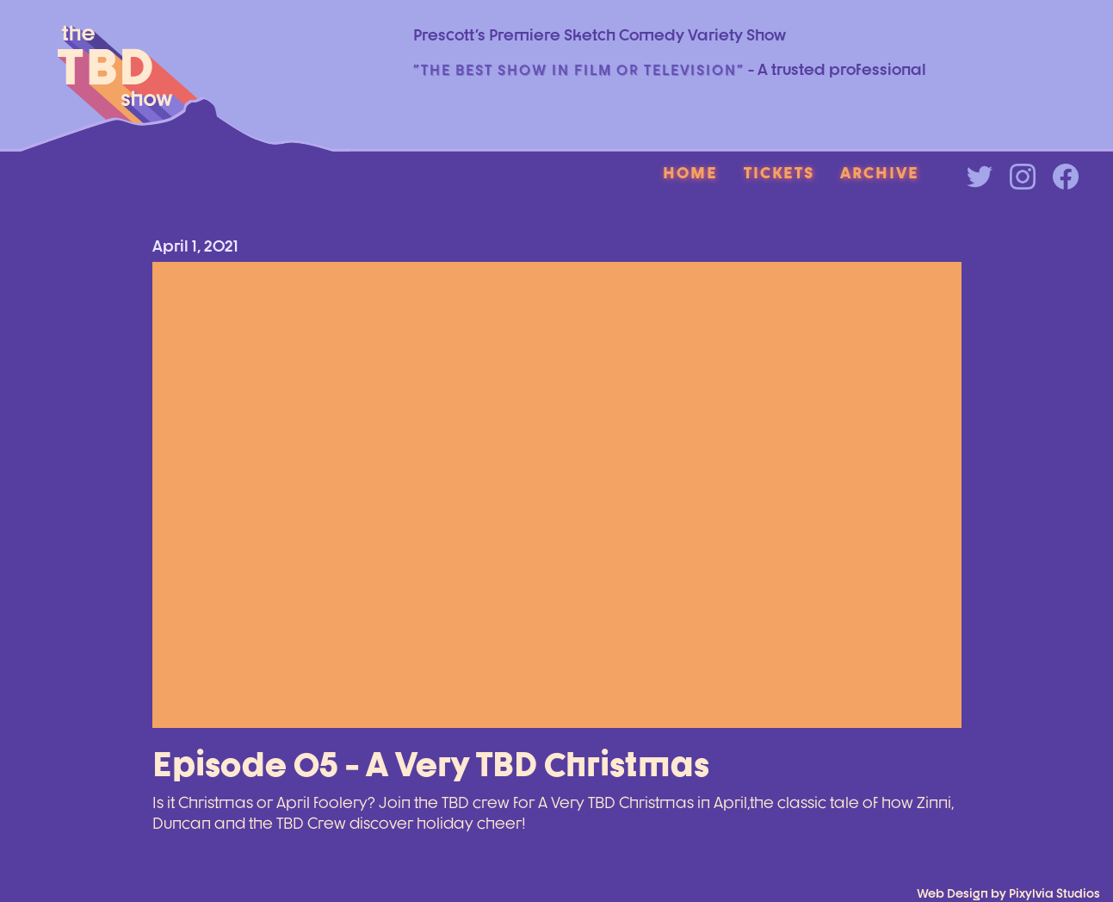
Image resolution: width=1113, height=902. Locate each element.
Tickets (779, 172)
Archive (879, 172)
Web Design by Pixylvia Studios (1008, 893)
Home (690, 172)
